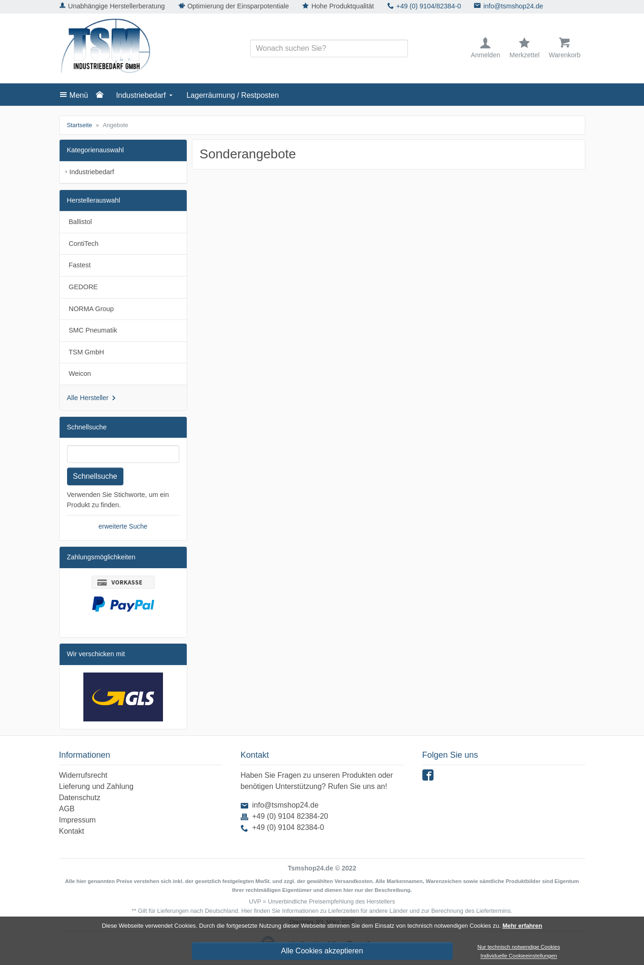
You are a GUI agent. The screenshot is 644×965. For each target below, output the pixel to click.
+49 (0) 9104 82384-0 (288, 827)
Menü (78, 95)
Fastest (80, 265)
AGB (67, 809)
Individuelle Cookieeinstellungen (519, 956)
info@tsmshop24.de (513, 6)
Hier (246, 910)
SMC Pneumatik (93, 330)
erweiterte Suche (122, 526)
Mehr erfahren (522, 925)
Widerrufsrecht (83, 775)
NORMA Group (91, 309)
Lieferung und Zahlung (96, 786)
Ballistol (80, 221)
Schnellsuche (95, 476)
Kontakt (71, 831)
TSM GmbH (86, 352)
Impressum (77, 820)
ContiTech (84, 243)
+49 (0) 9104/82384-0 (428, 6)
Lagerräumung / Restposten (232, 95)
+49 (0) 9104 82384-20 (290, 816)
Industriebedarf (141, 95)
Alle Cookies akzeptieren (322, 951)
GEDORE (83, 287)
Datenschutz (80, 798)
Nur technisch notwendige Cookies (518, 947)
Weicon (80, 373)
